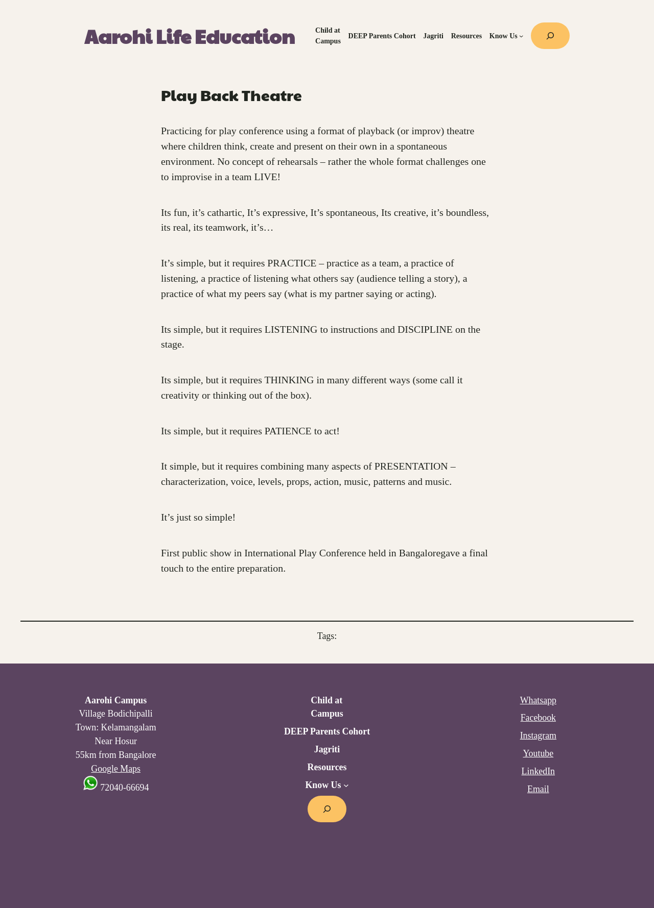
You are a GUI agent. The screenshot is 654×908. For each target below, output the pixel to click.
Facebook (538, 718)
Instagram (538, 735)
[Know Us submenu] (521, 36)
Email (538, 789)
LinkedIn (538, 771)
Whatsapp (538, 700)
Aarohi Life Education (189, 36)
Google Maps (116, 769)
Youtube (538, 753)
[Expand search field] (550, 35)
